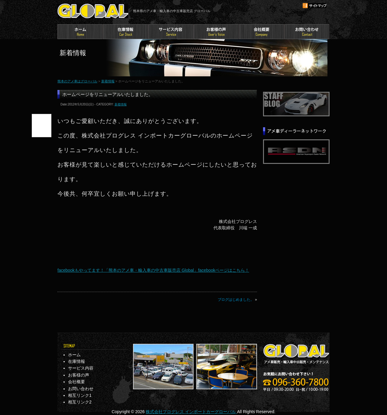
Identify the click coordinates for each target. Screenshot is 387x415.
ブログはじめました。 (236, 299)
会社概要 (261, 31)
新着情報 (108, 81)
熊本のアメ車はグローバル (92, 11)
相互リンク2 (80, 402)
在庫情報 (125, 31)
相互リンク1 (80, 395)
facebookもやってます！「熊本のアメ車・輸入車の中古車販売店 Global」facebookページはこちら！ (153, 270)
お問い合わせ (307, 31)
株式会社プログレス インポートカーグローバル (191, 411)
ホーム (80, 31)
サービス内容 (171, 31)
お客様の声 (216, 31)
